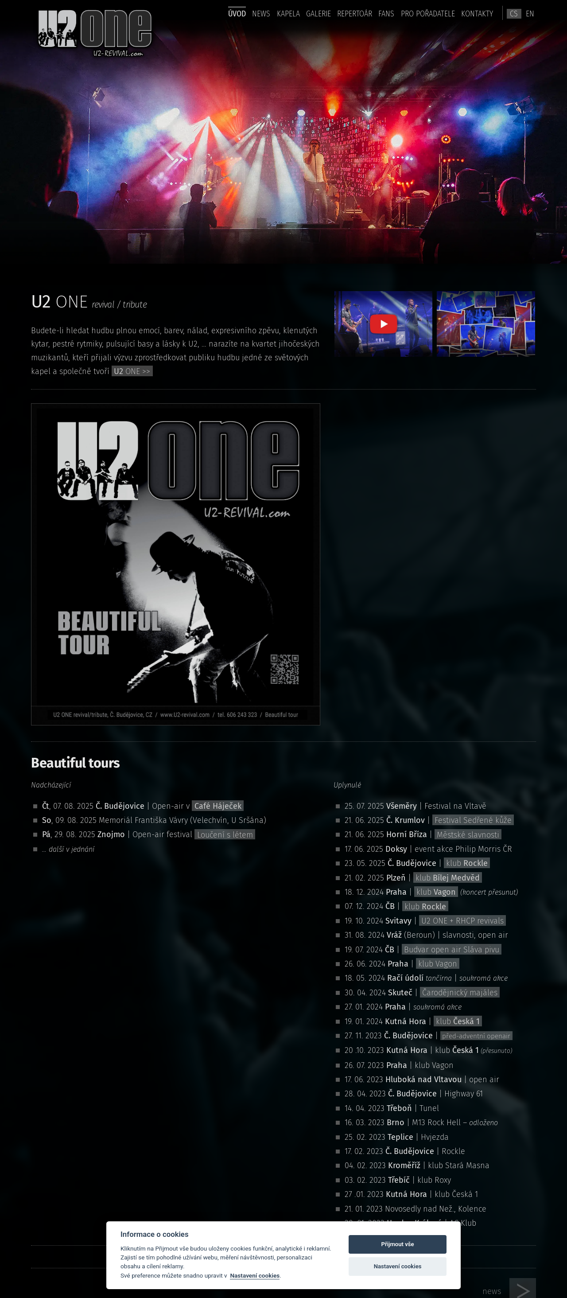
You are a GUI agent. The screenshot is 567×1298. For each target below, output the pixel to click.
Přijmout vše (397, 1244)
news (261, 13)
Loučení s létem (225, 834)
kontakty (477, 13)
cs (514, 14)
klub (467, 863)
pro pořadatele (428, 13)
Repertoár (354, 13)
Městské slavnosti (468, 834)
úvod (237, 13)
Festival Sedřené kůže (473, 820)
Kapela (288, 13)
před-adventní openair (476, 1036)
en (530, 14)
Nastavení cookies (255, 1275)
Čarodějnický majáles (459, 993)
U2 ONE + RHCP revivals (462, 921)
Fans (386, 13)
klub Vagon (437, 964)
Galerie (318, 13)
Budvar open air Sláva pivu (451, 950)
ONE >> (132, 371)
